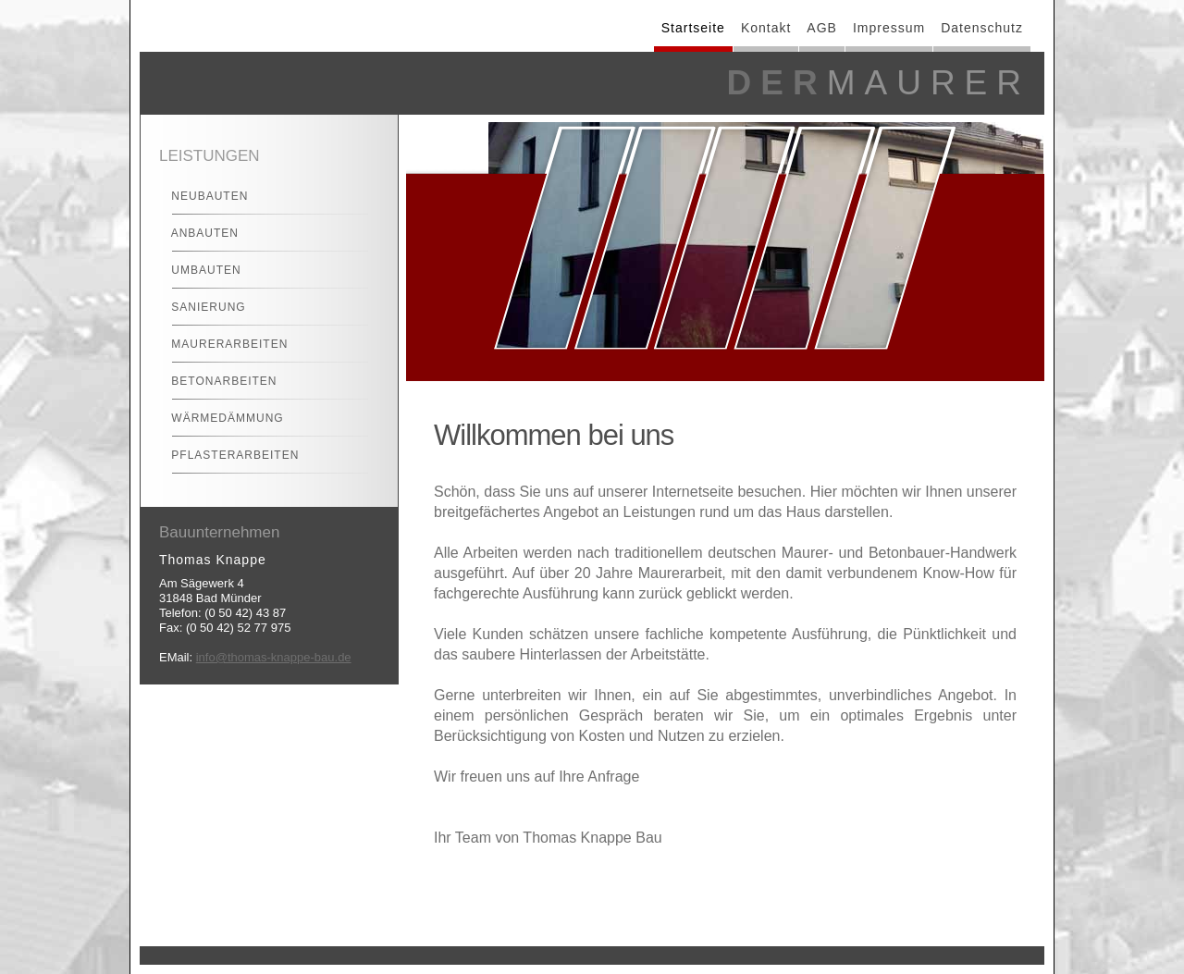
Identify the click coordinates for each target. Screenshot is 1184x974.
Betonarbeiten (216, 381)
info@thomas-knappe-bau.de (274, 657)
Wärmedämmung (219, 418)
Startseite (693, 27)
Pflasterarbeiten (227, 455)
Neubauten (201, 196)
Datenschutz (982, 27)
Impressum (889, 27)
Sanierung (200, 307)
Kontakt (766, 27)
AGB (822, 27)
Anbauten (197, 233)
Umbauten (198, 270)
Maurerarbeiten (221, 344)
